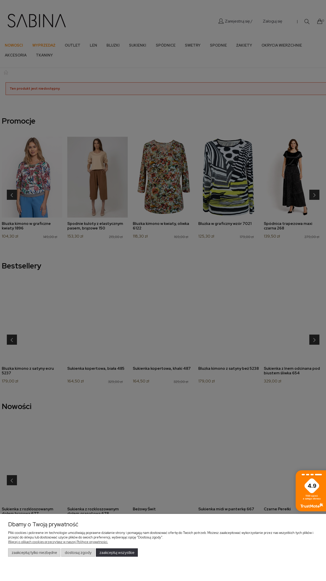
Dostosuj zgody (78, 552)
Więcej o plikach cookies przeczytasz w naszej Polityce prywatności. (58, 542)
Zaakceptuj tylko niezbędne (34, 552)
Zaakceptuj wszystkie (117, 552)
